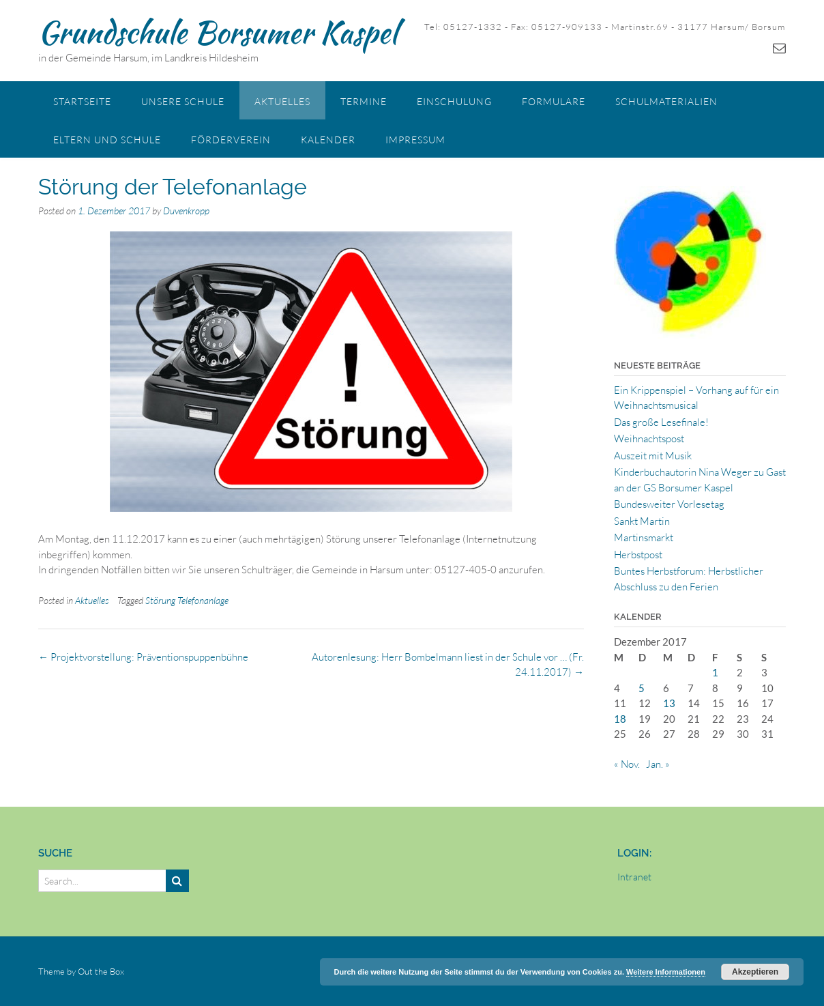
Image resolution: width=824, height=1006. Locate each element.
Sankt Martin (642, 521)
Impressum (415, 139)
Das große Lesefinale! (661, 422)
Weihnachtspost (649, 438)
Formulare (553, 101)
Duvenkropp (186, 210)
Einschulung (454, 101)
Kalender (328, 139)
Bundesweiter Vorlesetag (669, 504)
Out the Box (101, 971)
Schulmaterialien (666, 101)
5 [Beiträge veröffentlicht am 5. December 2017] (641, 688)
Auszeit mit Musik (653, 455)
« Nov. (627, 764)
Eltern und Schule (107, 139)
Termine (363, 101)
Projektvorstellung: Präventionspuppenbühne (143, 656)
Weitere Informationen (665, 972)
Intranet (634, 876)
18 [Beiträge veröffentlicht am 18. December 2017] (620, 719)
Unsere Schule (182, 101)
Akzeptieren (755, 972)
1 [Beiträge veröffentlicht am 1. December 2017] (715, 672)
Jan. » (658, 764)
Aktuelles (282, 101)
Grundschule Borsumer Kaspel (217, 32)
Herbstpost (638, 554)
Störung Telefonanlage (187, 600)
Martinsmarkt (643, 537)
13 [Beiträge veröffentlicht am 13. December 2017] (669, 703)
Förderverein (231, 139)
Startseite (82, 101)
